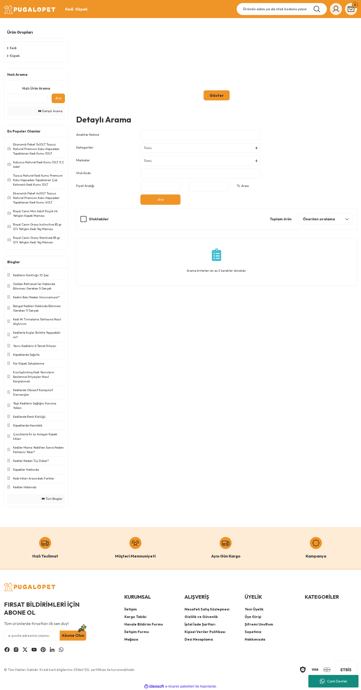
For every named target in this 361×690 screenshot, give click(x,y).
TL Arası (243, 186)
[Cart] (351, 9)
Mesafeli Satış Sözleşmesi (207, 609)
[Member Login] (336, 9)
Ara (58, 98)
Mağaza (131, 639)
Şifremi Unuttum (259, 624)
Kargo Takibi (135, 616)
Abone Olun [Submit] (73, 635)
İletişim (130, 609)
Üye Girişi (253, 616)
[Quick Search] (27, 98)
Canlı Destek (333, 681)
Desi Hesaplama (199, 639)
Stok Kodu (83, 173)
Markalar (83, 160)
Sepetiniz (253, 632)
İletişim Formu (136, 632)
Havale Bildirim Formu (143, 624)
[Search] (282, 9)
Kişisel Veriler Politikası (205, 632)
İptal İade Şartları (200, 624)
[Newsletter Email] (45, 636)
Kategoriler (84, 147)
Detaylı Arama (50, 111)
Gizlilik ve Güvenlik (201, 616)
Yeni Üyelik (254, 609)
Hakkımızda (255, 639)
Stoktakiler (99, 219)
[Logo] (30, 9)
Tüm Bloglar (52, 499)
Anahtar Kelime (87, 134)
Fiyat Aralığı (85, 186)
